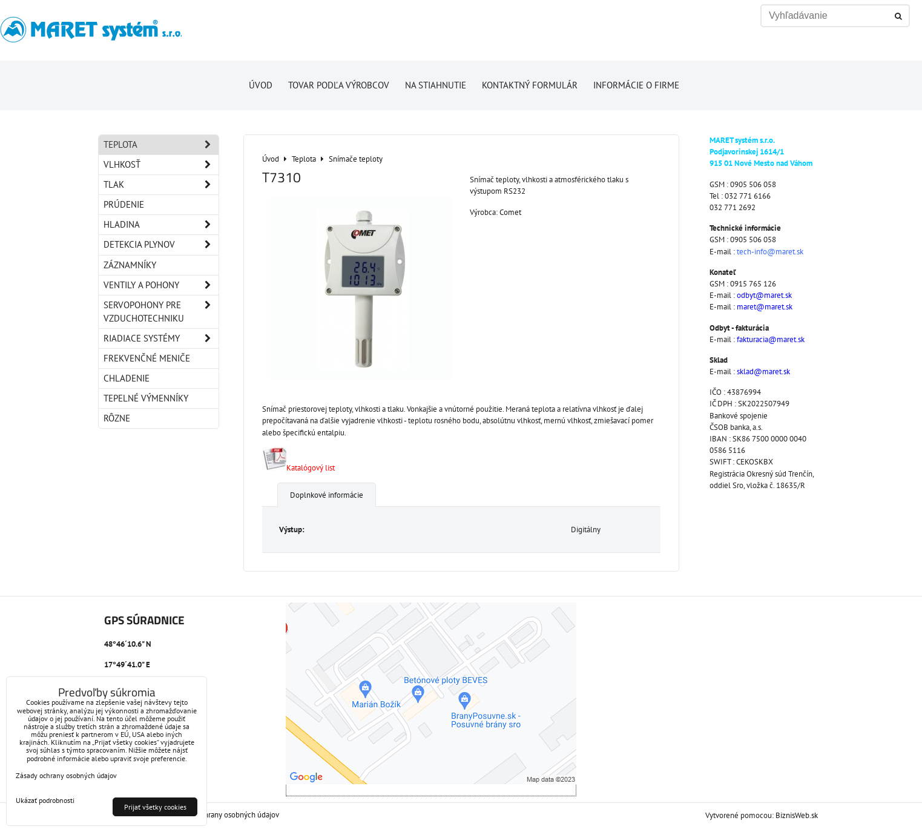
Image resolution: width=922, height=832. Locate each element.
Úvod (260, 85)
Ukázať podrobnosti (45, 800)
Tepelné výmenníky (146, 398)
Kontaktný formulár (530, 85)
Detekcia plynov (161, 244)
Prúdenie (124, 204)
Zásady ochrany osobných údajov (225, 815)
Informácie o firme (636, 85)
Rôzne (117, 418)
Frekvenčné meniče (147, 358)
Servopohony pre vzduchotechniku (161, 311)
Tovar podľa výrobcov (338, 85)
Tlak (161, 184)
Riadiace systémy (161, 338)
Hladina (161, 224)
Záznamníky (130, 265)
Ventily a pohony (161, 285)
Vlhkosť (161, 164)
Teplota (161, 144)
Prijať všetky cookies (155, 806)
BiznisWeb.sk (796, 815)
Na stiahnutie (435, 85)
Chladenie (127, 378)
